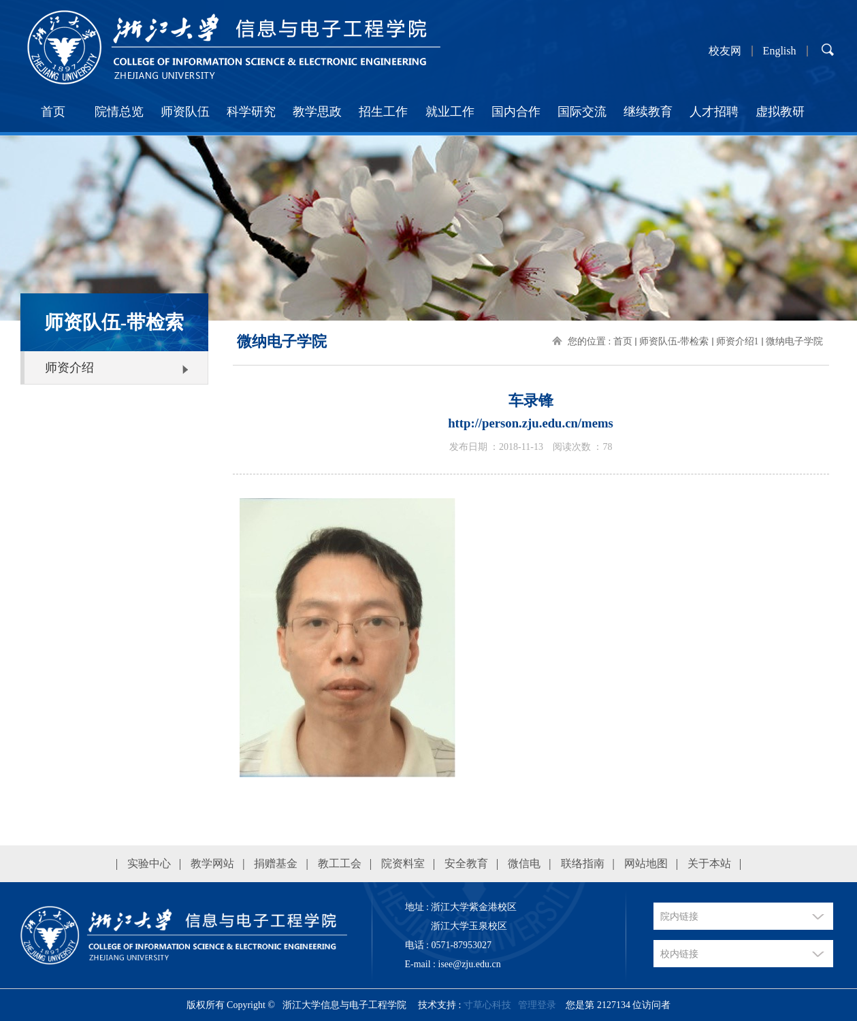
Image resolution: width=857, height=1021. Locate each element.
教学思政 (317, 111)
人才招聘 (714, 111)
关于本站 (709, 863)
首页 (53, 111)
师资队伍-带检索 (674, 341)
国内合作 (515, 111)
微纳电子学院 (794, 341)
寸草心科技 (487, 1005)
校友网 (725, 51)
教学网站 (212, 863)
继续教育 (648, 111)
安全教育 (466, 863)
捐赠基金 (275, 863)
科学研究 (251, 111)
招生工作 (383, 111)
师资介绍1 (737, 341)
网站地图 (646, 863)
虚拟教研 (780, 111)
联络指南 (582, 863)
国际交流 (582, 111)
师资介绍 (69, 367)
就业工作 (449, 111)
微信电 (524, 863)
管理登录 (537, 1005)
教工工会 (339, 863)
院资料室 (403, 863)
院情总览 (119, 111)
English (779, 51)
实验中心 (149, 863)
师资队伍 (185, 111)
